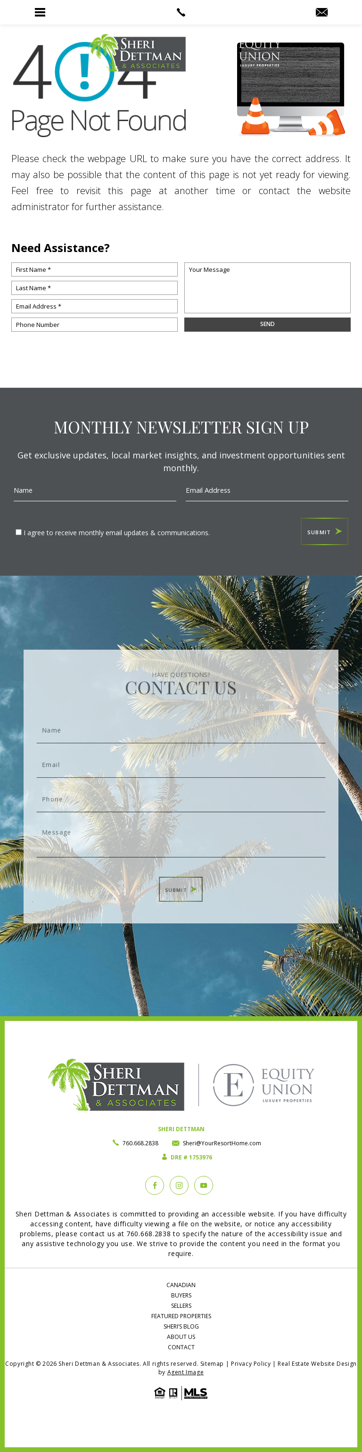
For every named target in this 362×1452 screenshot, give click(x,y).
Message (181, 832)
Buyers (181, 1295)
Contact (181, 1347)
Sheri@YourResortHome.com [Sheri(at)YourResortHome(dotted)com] (222, 1143)
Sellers (181, 1306)
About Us (181, 1337)
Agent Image (185, 1372)
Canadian (181, 1285)
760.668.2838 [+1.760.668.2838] (140, 1143)
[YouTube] (203, 1185)
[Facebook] (154, 1185)
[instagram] (179, 1185)
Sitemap (212, 1364)
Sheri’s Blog (181, 1326)
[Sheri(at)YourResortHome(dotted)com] (322, 12)
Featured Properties (181, 1316)
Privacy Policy (251, 1364)
